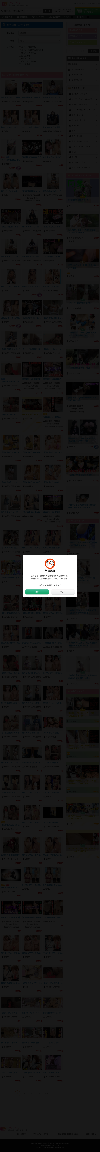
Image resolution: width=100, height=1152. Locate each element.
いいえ (63, 592)
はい (37, 592)
